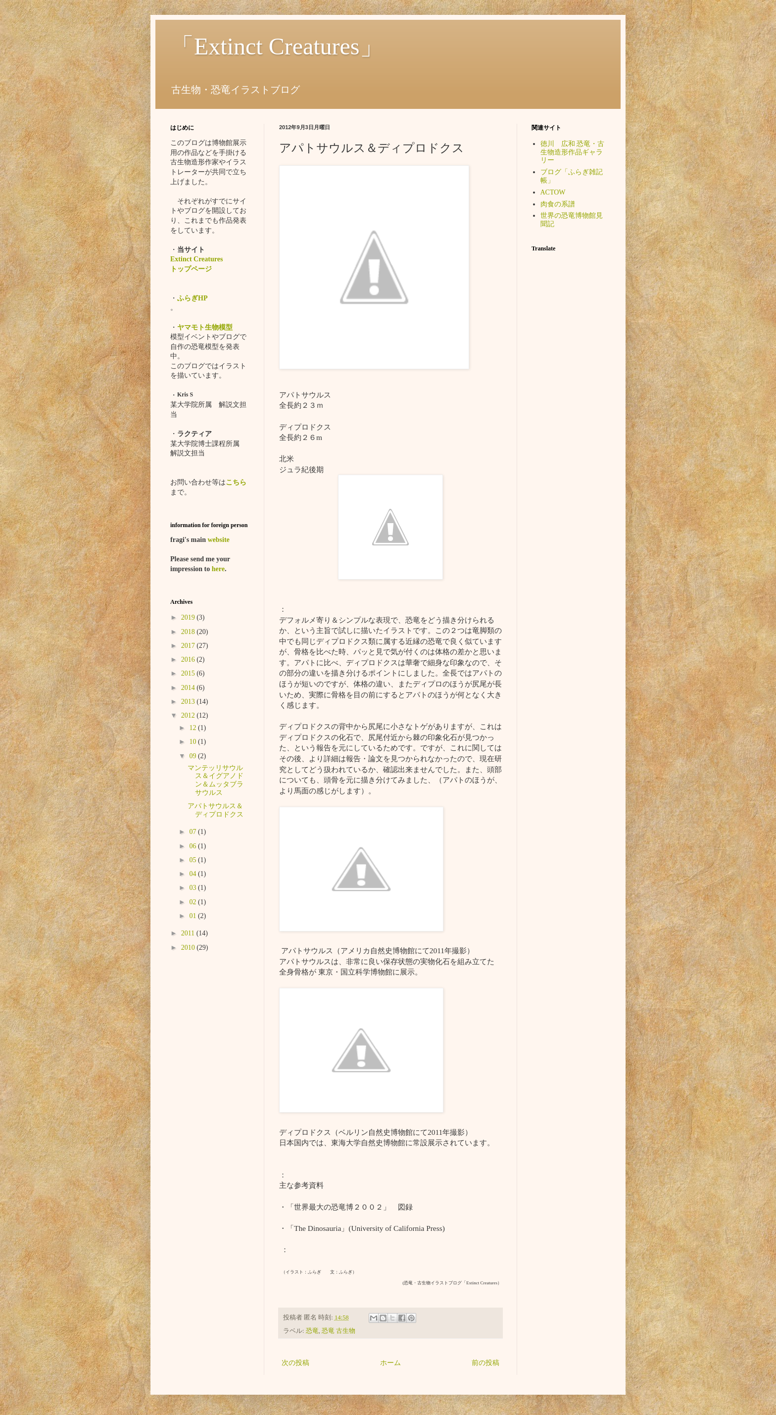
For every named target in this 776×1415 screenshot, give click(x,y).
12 (193, 728)
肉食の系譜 (557, 204)
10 (193, 741)
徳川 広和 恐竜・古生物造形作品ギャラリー (572, 152)
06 (193, 846)
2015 (189, 673)
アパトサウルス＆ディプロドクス (215, 810)
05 (193, 860)
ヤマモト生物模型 (205, 327)
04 (193, 874)
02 (193, 902)
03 (193, 887)
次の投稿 (295, 1362)
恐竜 (312, 1330)
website (218, 539)
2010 (189, 947)
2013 (189, 701)
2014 (189, 687)
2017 (189, 645)
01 (193, 916)
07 (193, 831)
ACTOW (553, 192)
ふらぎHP (192, 298)
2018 (189, 631)
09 (193, 756)
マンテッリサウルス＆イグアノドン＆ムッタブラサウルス (215, 780)
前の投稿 (485, 1362)
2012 (189, 715)
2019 (189, 617)
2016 (189, 659)
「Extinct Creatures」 (277, 46)
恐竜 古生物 (338, 1330)
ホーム (390, 1362)
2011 (188, 933)
